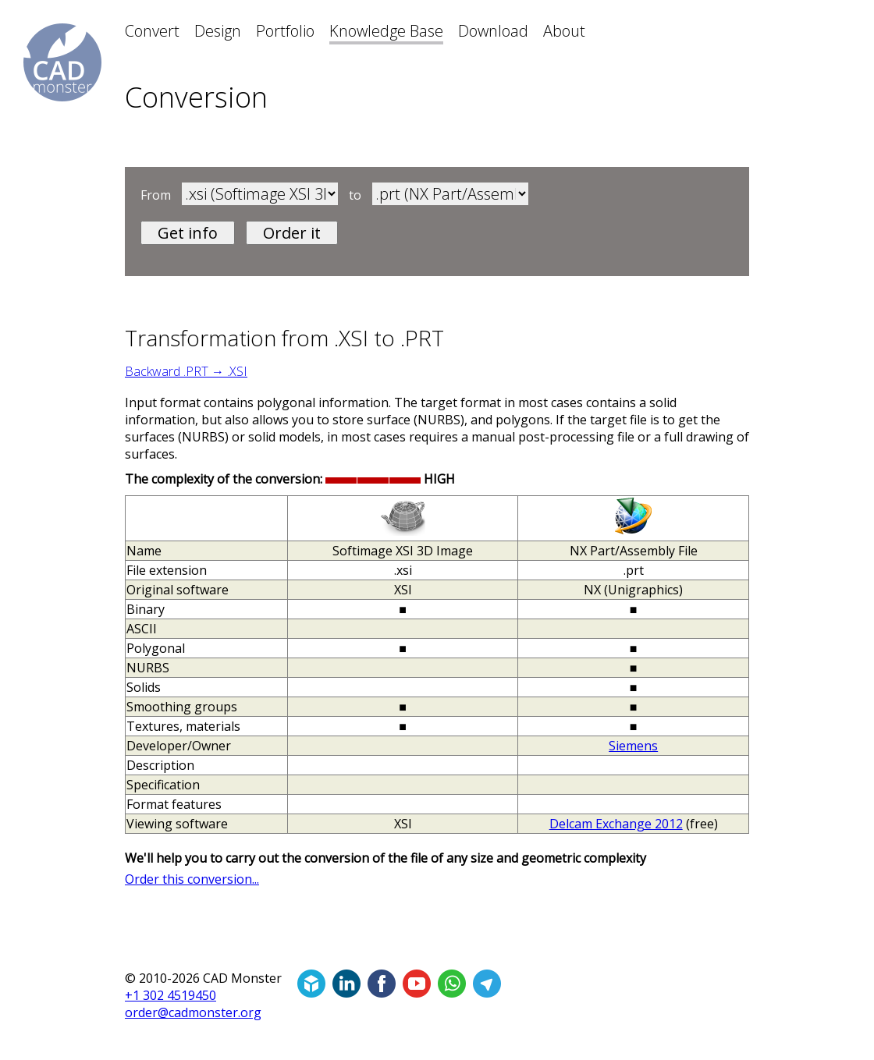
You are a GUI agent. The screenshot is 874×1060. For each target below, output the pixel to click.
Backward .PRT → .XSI (186, 371)
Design (217, 30)
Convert (152, 30)
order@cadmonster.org (193, 1012)
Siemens (633, 745)
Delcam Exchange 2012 (616, 823)
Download (493, 30)
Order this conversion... (192, 879)
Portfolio (285, 30)
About (564, 30)
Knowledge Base (386, 30)
